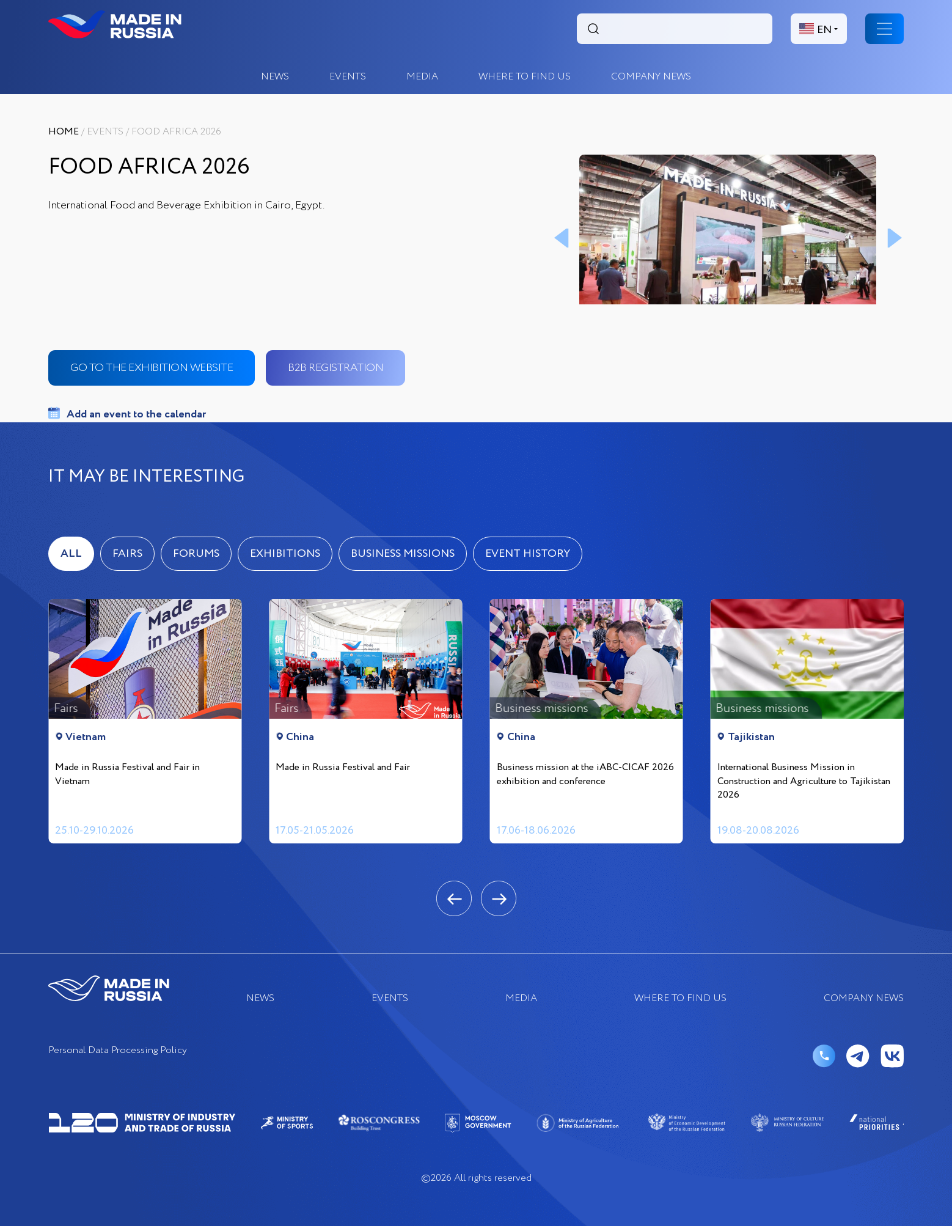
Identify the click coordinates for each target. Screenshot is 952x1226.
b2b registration (335, 368)
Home (63, 132)
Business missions (403, 554)
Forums (196, 554)
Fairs (127, 554)
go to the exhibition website (151, 368)
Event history (527, 554)
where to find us (524, 77)
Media (422, 77)
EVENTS (347, 77)
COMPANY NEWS (651, 77)
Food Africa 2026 (176, 132)
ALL (71, 554)
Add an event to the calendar (136, 414)
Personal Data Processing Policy (117, 1050)
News (275, 77)
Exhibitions (285, 554)
